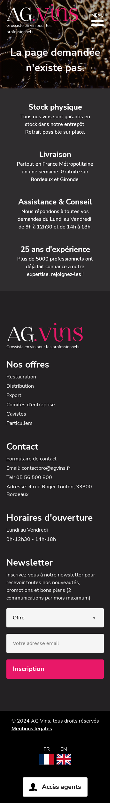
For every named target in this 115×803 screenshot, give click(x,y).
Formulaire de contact (31, 458)
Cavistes (16, 414)
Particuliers (19, 423)
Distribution (20, 386)
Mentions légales (32, 728)
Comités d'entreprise (30, 404)
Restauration (21, 376)
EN (63, 749)
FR (46, 749)
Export (13, 395)
